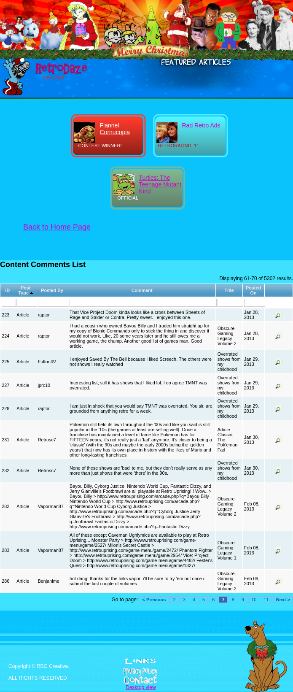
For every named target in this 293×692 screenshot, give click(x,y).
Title (229, 290)
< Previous (154, 599)
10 (253, 599)
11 (266, 599)
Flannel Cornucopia (115, 128)
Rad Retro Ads (201, 125)
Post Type (25, 290)
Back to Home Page (57, 227)
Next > (283, 599)
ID (7, 290)
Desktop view (141, 687)
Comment (142, 290)
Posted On (253, 290)
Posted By (52, 290)
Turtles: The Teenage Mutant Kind (160, 184)
